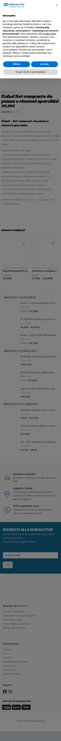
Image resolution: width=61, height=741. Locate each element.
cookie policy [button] (49, 33)
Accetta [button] (44, 64)
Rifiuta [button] (16, 64)
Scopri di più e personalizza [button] (30, 72)
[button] (56, 5)
